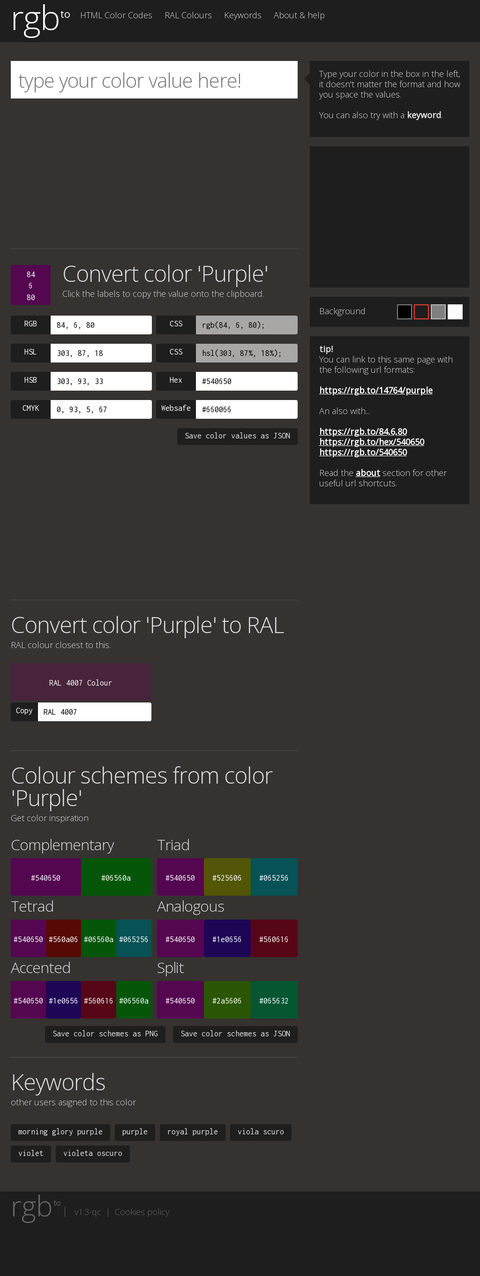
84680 (31, 286)
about (368, 472)
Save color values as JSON (237, 435)
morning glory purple (60, 1131)
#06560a (116, 878)
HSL (30, 351)
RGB (30, 323)
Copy (24, 710)
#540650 (45, 878)
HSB (30, 380)
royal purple (192, 1131)
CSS (176, 323)
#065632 (274, 1001)
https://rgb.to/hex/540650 (371, 441)
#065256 (274, 878)
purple (135, 1131)
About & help (299, 15)
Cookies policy (142, 1211)
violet (31, 1153)
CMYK (30, 408)
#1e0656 (227, 939)
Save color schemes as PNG (105, 1033)
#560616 (274, 939)
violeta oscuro (92, 1153)
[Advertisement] (154, 173)
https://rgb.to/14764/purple (376, 390)
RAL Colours (188, 15)
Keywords (243, 15)
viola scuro (261, 1131)
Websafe (176, 408)
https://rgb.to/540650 (363, 452)
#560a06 (63, 939)
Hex (176, 380)
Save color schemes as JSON (235, 1033)
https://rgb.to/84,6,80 (363, 431)
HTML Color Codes (116, 15)
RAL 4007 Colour (80, 683)
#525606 (227, 878)
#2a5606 (227, 1001)
